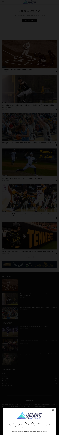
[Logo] (29, 415)
